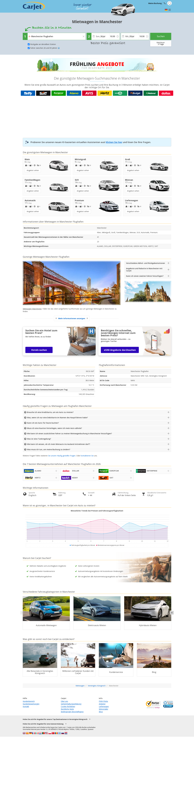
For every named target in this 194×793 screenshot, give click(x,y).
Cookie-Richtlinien (68, 706)
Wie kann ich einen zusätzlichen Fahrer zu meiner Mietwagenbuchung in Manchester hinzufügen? (69, 433)
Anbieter (102, 704)
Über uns (64, 701)
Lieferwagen (104, 706)
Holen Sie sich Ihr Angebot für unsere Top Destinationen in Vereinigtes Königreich (55, 719)
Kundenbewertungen (31, 704)
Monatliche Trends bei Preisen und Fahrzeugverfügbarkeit (97, 511)
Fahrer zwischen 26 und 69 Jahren (45, 48)
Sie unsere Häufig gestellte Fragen (61, 455)
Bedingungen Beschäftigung (72, 711)
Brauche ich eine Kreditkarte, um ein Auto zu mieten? (50, 412)
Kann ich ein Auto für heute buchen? (43, 423)
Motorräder (103, 709)
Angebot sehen (33, 170)
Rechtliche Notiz (67, 709)
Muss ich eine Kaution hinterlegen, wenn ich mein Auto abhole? (54, 428)
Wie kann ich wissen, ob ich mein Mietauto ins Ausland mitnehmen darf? (58, 444)
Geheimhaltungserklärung (71, 704)
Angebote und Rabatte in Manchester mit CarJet (144, 269)
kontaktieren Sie (87, 455)
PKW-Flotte (103, 701)
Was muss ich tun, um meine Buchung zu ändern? (48, 449)
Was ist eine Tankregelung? (39, 439)
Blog (101, 711)
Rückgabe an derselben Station (43, 44)
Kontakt (26, 706)
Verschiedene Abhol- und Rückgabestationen (145, 263)
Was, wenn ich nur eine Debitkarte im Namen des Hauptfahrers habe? (57, 417)
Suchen (161, 36)
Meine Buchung (155, 3)
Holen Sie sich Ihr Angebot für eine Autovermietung (43, 724)
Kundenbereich (29, 701)
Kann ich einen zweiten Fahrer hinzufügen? (144, 276)
